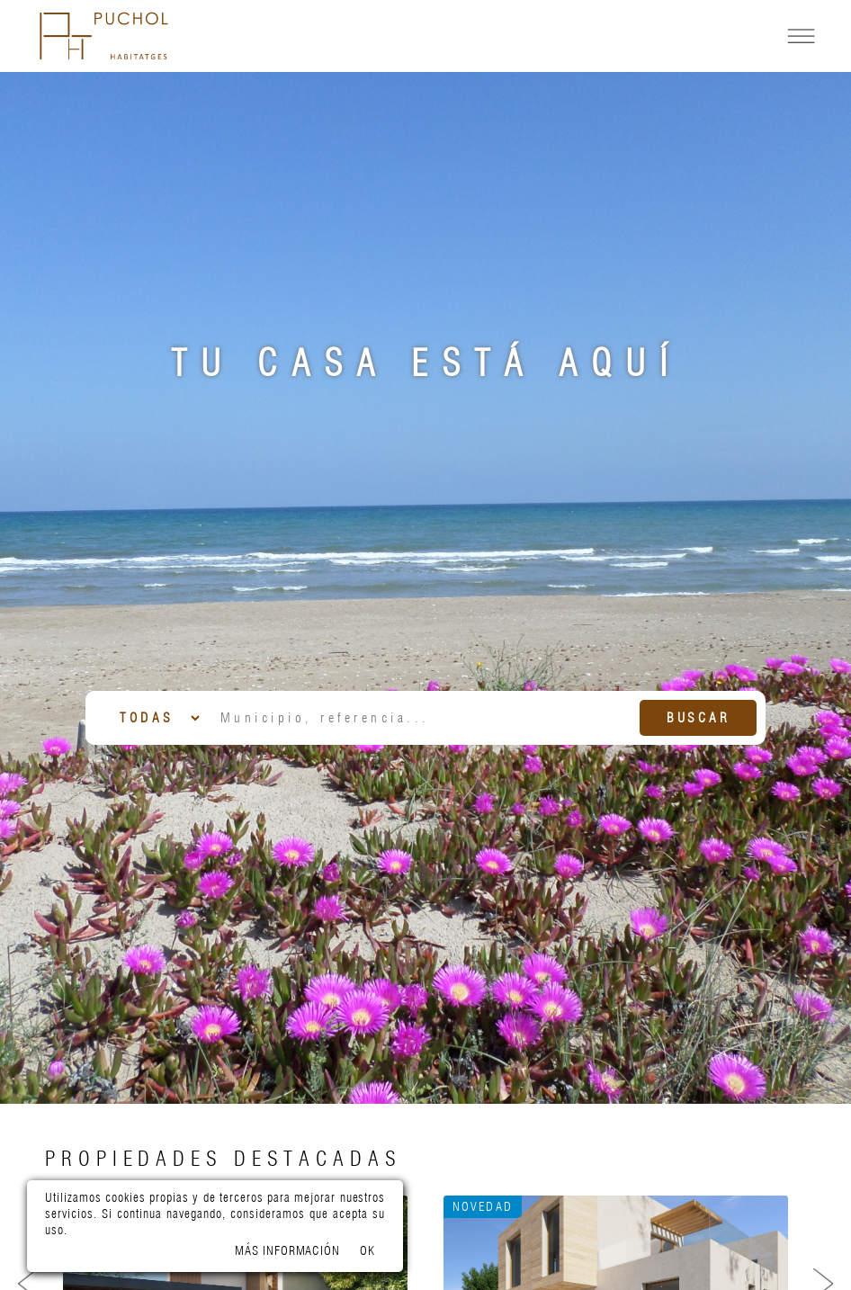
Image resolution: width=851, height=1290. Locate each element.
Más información (288, 1250)
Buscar (698, 718)
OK (367, 1250)
